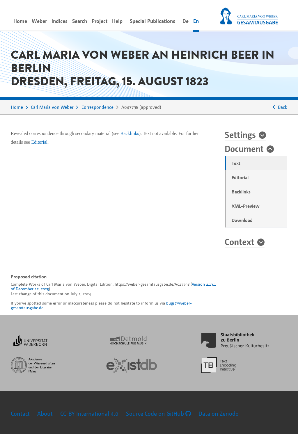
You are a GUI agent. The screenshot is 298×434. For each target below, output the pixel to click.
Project (99, 21)
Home (20, 21)
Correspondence (97, 107)
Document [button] (244, 148)
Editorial (240, 177)
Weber (39, 21)
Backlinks (241, 192)
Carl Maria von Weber (52, 107)
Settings (240, 134)
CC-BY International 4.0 (89, 413)
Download (242, 220)
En (196, 21)
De (185, 21)
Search (79, 21)
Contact (20, 413)
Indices (60, 21)
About (45, 413)
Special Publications (152, 21)
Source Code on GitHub (158, 413)
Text (236, 163)
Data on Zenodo (218, 413)
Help (117, 21)
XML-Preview (246, 206)
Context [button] (239, 241)
